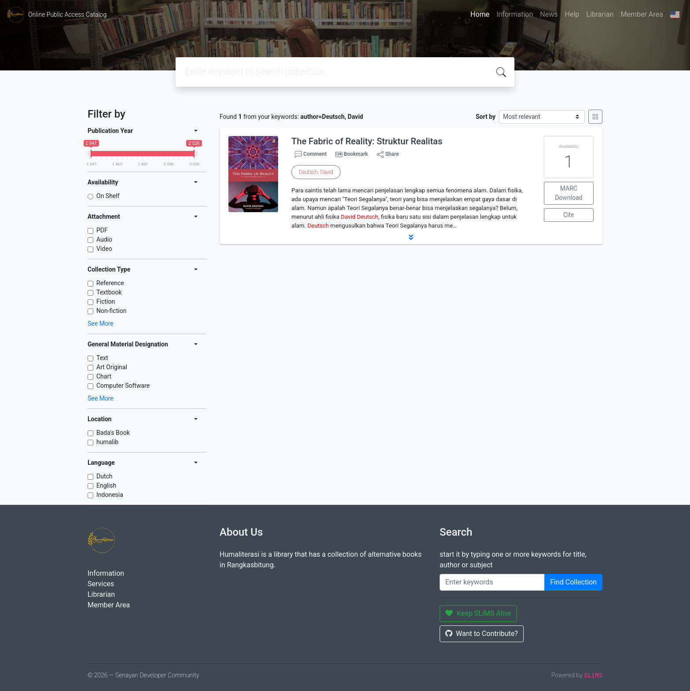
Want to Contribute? (481, 633)
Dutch (104, 476)
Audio (104, 239)
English (106, 485)
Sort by (485, 116)
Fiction (105, 301)
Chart (103, 376)
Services (101, 584)
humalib (107, 441)
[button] (411, 237)
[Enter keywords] (492, 582)
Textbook (109, 292)
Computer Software (123, 385)
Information (514, 14)
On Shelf (108, 195)
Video (104, 248)
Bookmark (356, 154)
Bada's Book (113, 432)
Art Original (111, 367)
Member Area (641, 14)
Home (479, 14)
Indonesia (109, 494)
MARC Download (568, 193)
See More (101, 323)
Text (102, 357)
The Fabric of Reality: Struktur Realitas (366, 141)
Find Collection (573, 582)
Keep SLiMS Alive (478, 613)
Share (388, 154)
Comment (311, 154)
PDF (102, 230)
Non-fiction (111, 310)
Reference (110, 283)
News (549, 14)
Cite (568, 214)
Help (572, 14)
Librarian (599, 14)
